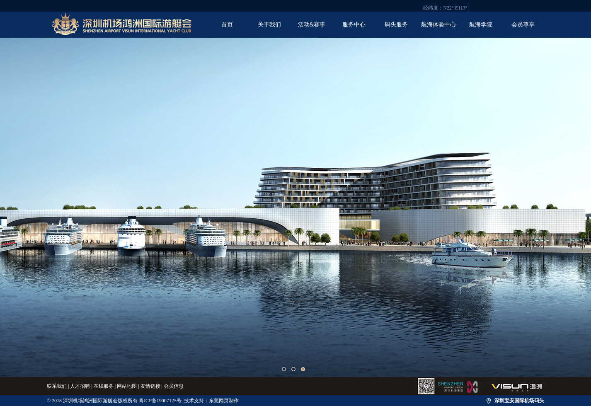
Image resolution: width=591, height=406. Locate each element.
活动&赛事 (312, 25)
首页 (227, 25)
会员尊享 (523, 25)
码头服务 (396, 25)
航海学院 (480, 25)
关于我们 (269, 25)
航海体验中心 (438, 25)
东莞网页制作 (224, 401)
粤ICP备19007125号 (160, 401)
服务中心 (354, 25)
